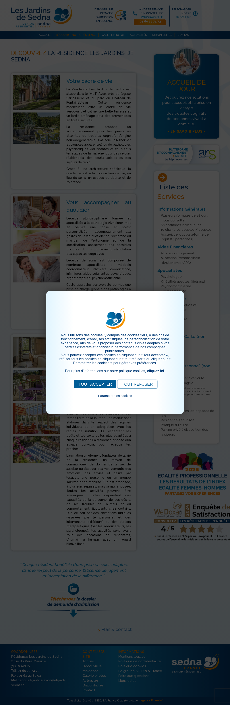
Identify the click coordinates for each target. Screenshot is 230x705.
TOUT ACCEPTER (95, 384)
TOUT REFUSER (137, 384)
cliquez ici (155, 371)
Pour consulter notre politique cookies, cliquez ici (115, 401)
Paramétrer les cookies (115, 396)
